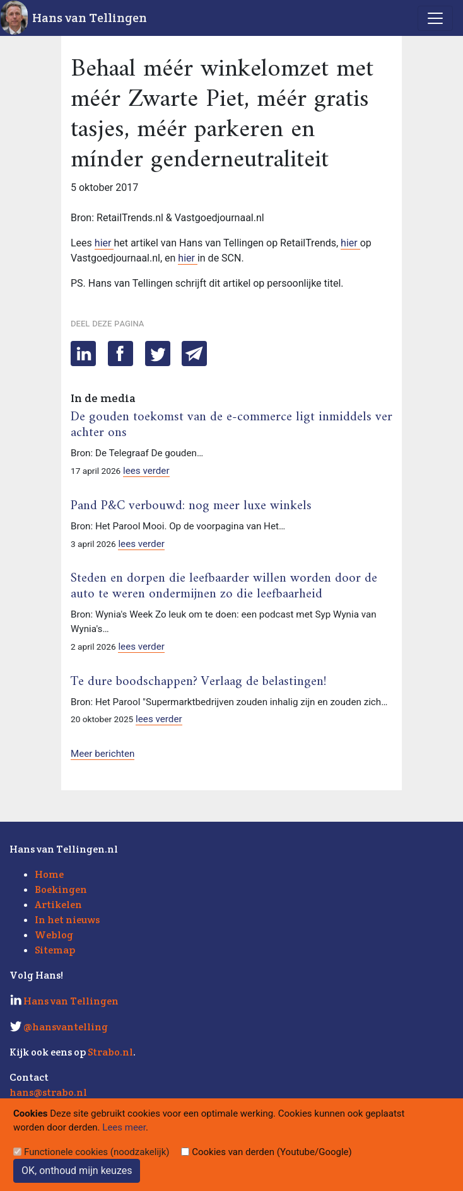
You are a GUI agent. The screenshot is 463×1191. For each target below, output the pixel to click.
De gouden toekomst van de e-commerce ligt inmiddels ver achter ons (231, 425)
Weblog (54, 934)
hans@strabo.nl (48, 1092)
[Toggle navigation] (435, 18)
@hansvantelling (65, 1026)
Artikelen (58, 904)
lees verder (146, 470)
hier (104, 243)
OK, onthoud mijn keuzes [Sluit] (76, 1171)
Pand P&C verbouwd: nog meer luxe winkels (191, 506)
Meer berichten (102, 753)
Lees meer (124, 1127)
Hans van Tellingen (89, 17)
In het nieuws (67, 919)
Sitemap (55, 950)
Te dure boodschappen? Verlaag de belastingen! (198, 681)
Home (49, 874)
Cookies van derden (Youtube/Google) (272, 1152)
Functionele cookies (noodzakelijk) (97, 1152)
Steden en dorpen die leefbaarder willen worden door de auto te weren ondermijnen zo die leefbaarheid (224, 586)
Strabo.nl (110, 1052)
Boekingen (61, 889)
